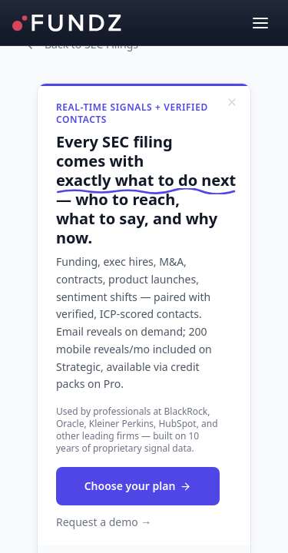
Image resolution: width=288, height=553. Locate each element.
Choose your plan (138, 485)
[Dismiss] (232, 102)
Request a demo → (103, 522)
